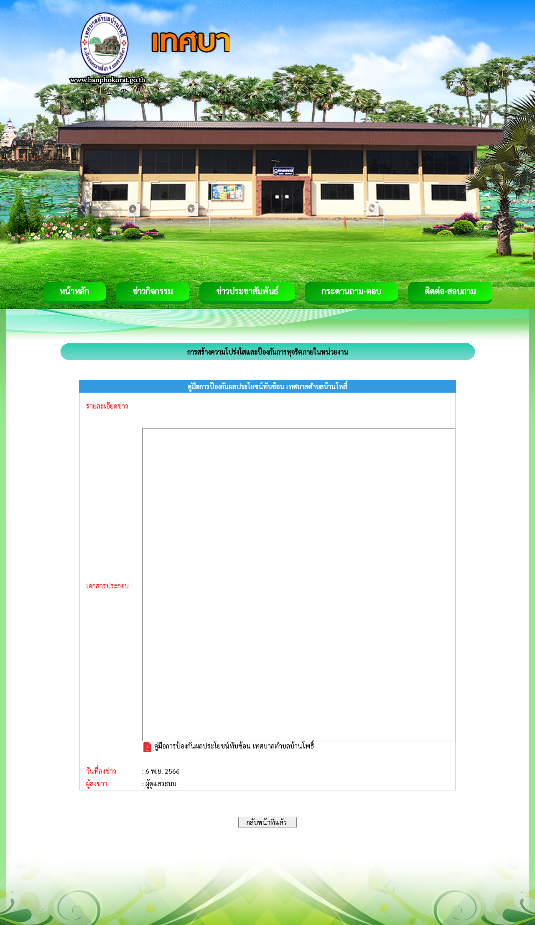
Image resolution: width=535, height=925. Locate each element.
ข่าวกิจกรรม (152, 291)
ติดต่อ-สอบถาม (450, 291)
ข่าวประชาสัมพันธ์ (247, 291)
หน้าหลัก (74, 291)
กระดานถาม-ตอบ (351, 291)
